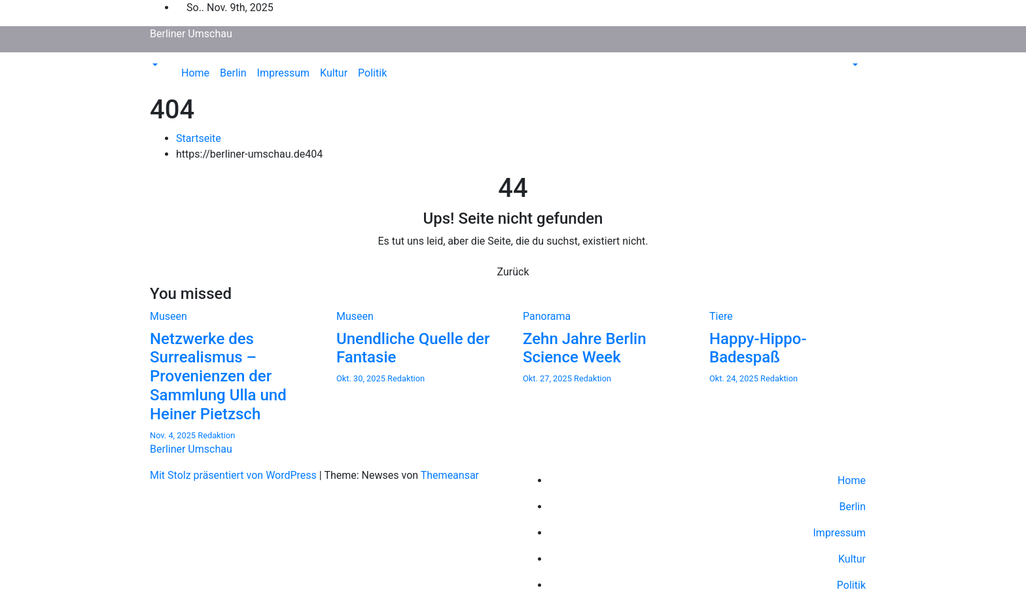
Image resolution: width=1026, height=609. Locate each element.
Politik (372, 73)
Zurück (513, 272)
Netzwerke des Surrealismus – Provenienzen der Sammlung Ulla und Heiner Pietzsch (218, 376)
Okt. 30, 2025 (361, 378)
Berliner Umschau (191, 33)
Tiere (721, 316)
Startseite (198, 138)
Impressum (283, 73)
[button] (154, 65)
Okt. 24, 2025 (734, 378)
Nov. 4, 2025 (174, 435)
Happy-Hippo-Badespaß (758, 348)
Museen (168, 316)
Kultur (333, 73)
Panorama (547, 316)
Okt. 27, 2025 (548, 378)
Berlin (233, 73)
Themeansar (450, 475)
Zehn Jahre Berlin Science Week (584, 348)
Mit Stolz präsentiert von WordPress (234, 475)
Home (195, 73)
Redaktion (216, 435)
